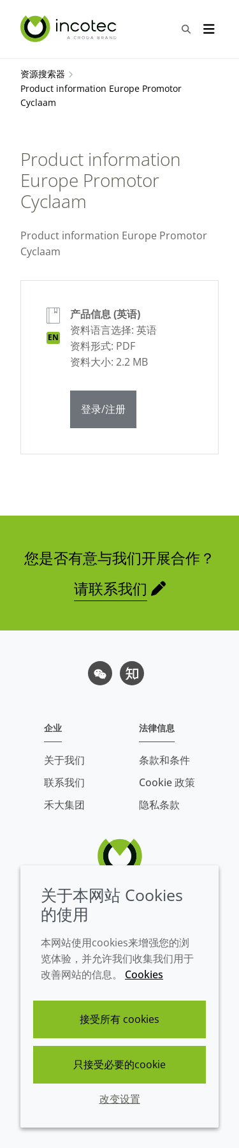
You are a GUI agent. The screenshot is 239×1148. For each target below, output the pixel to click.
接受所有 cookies (119, 1019)
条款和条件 (164, 760)
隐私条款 (159, 805)
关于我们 (64, 760)
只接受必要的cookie (119, 1064)
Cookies (144, 974)
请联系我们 (110, 588)
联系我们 (64, 782)
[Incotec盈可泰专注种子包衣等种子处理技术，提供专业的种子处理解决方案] (70, 28)
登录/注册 (103, 409)
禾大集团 (64, 805)
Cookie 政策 (167, 782)
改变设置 (119, 1099)
